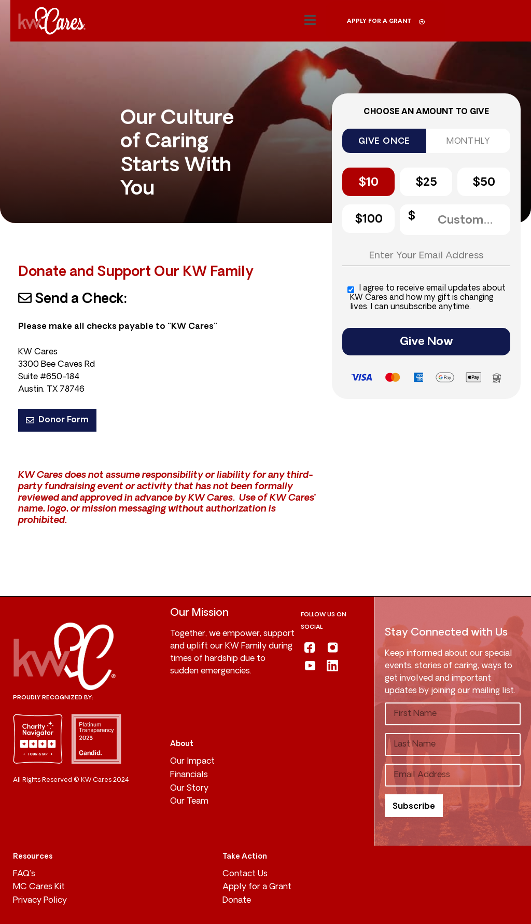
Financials (189, 775)
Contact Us (245, 874)
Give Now (426, 342)
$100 (369, 220)
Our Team (189, 801)
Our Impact (192, 761)
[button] (310, 20)
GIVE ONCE (384, 141)
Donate (236, 901)
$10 (368, 183)
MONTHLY (468, 141)
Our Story (189, 788)
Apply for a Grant (256, 887)
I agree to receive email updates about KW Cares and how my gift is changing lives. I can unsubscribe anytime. (426, 298)
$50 (483, 183)
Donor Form (57, 420)
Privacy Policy (40, 901)
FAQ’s (24, 874)
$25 (426, 183)
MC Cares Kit (39, 887)
